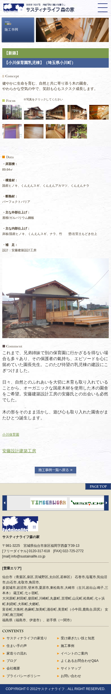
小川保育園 (10, 435)
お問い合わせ (71, 676)
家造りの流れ (16, 653)
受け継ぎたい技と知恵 (78, 638)
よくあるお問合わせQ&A (79, 661)
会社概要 (13, 668)
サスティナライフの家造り (26, 638)
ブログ (11, 661)
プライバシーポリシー (23, 676)
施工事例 (67, 646)
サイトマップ (71, 668)
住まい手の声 (16, 646)
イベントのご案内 (74, 653)
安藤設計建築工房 (19, 450)
